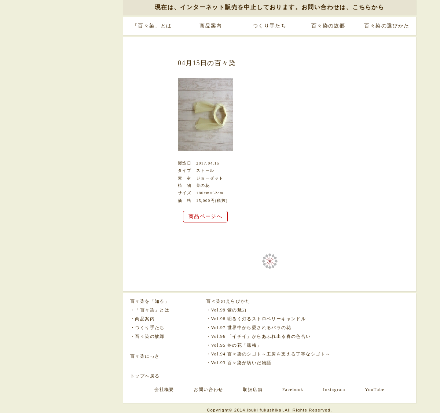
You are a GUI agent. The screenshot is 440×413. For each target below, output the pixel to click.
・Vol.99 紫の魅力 (226, 310)
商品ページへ (205, 216)
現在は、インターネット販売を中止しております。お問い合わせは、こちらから (269, 7)
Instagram (334, 389)
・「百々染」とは (149, 310)
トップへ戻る (145, 376)
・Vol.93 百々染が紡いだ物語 (238, 362)
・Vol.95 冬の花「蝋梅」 (233, 345)
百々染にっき (145, 356)
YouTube (375, 389)
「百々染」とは (152, 26)
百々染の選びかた (386, 26)
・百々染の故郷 (147, 336)
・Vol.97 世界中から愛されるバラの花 (248, 327)
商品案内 (210, 26)
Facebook (293, 389)
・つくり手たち (147, 327)
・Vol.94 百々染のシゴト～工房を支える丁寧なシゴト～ (268, 354)
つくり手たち (269, 26)
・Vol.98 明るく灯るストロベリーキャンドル (256, 318)
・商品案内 (142, 318)
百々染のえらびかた (228, 301)
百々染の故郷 (328, 26)
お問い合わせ (208, 389)
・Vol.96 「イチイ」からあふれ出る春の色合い (258, 336)
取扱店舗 (253, 389)
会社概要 (164, 389)
